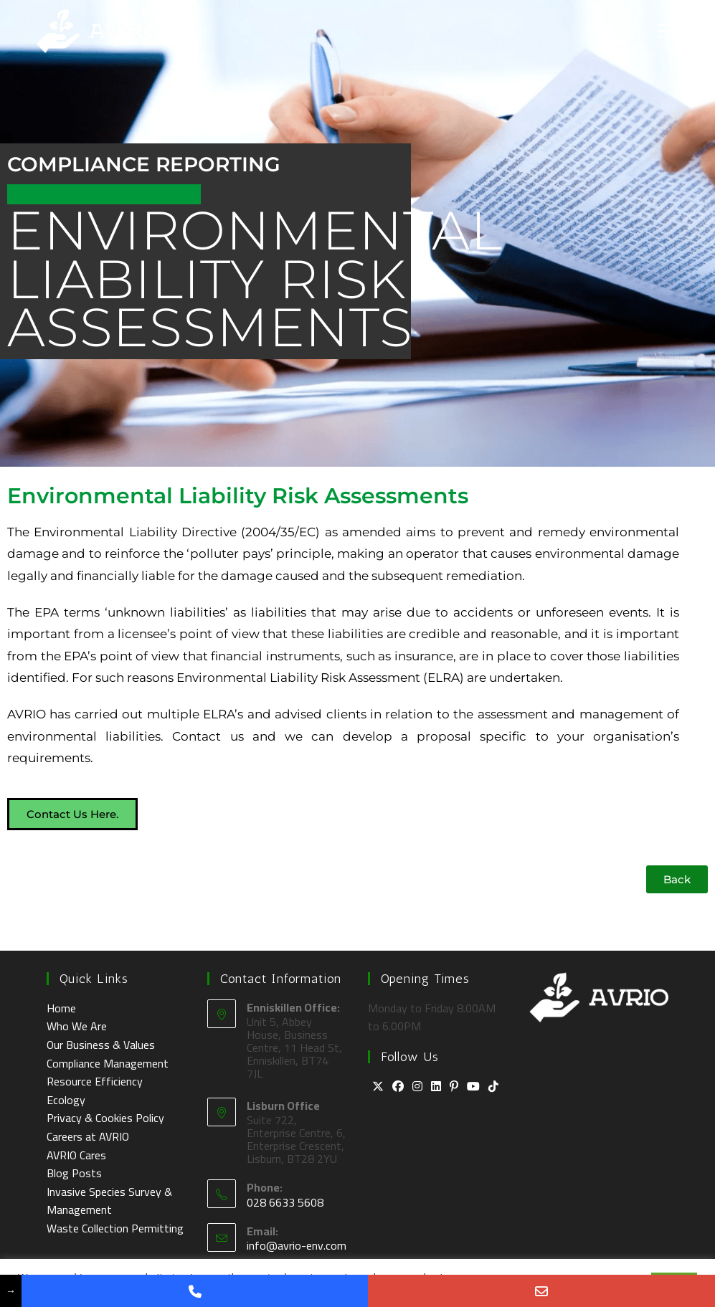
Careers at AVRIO (88, 1136)
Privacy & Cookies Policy (105, 1117)
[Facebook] (398, 1087)
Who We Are (77, 1026)
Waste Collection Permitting (115, 1228)
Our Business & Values (101, 1044)
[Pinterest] (454, 1087)
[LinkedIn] (436, 1087)
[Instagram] (417, 1087)
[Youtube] (473, 1087)
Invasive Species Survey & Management (109, 1201)
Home (61, 1008)
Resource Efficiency (95, 1081)
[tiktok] (493, 1087)
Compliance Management (108, 1063)
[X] (378, 1087)
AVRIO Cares (76, 1155)
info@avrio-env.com (296, 1245)
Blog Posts (74, 1173)
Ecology (66, 1100)
